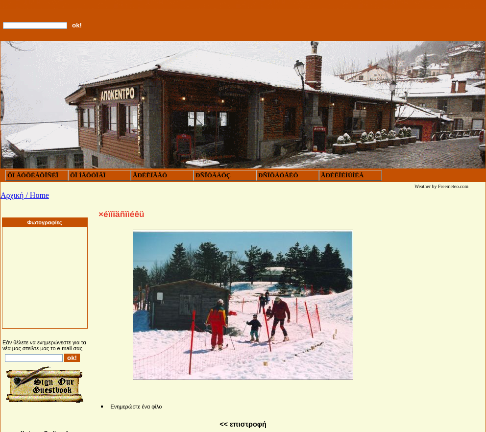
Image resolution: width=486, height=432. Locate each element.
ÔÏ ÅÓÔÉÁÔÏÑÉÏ (32, 175)
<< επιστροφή (243, 424)
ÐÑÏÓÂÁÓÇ (213, 175)
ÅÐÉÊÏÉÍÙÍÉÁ (342, 175)
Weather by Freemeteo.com (441, 186)
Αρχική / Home (24, 195)
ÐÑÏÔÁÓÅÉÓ (278, 175)
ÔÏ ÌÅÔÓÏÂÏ (88, 175)
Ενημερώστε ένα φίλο (136, 406)
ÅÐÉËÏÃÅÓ (150, 175)
